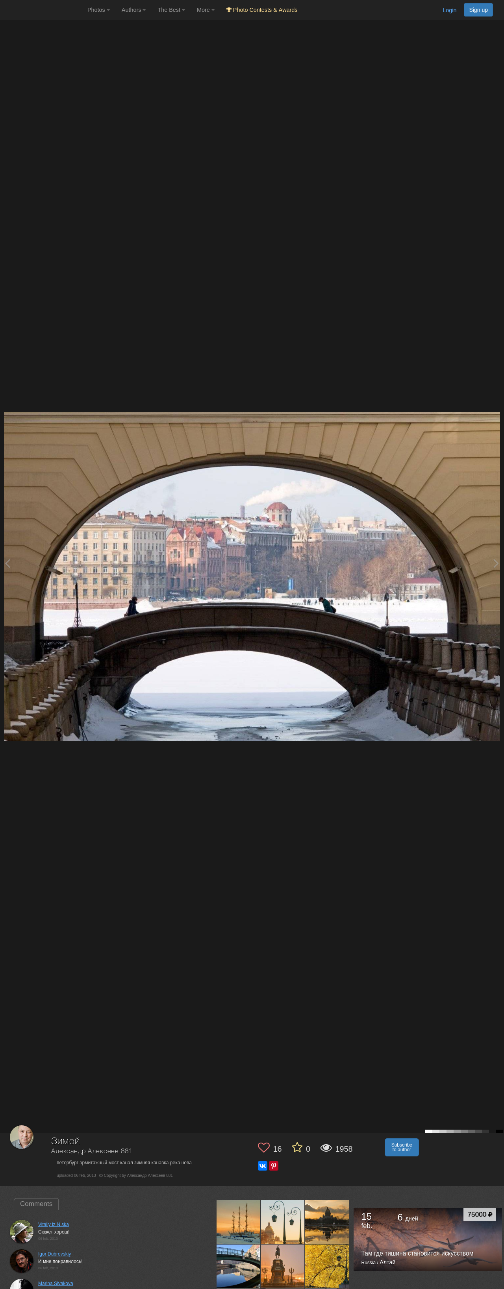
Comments (36, 1204)
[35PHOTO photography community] (43, 10)
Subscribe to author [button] (401, 1147)
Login (449, 10)
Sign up (478, 10)
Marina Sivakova (55, 1283)
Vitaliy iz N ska (53, 1224)
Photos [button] (98, 10)
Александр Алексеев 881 (91, 1151)
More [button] (206, 10)
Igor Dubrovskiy (54, 1254)
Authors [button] (134, 10)
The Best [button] (171, 10)
